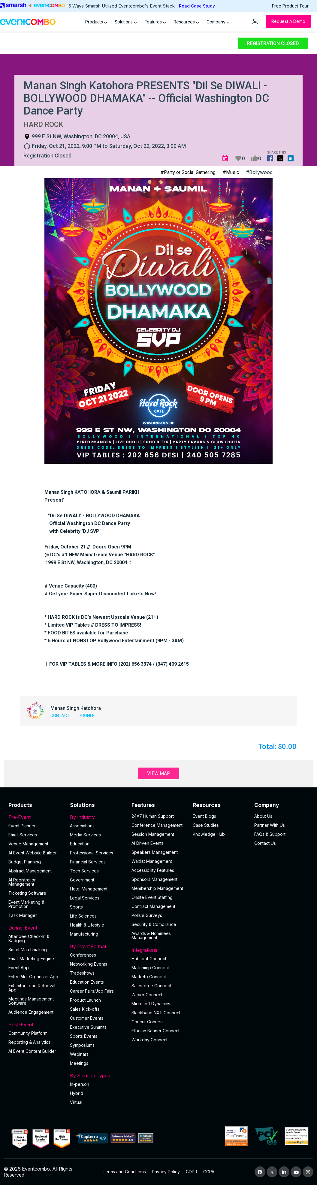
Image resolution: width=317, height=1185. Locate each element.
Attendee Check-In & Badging (29, 938)
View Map (158, 773)
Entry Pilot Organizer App (33, 976)
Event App (18, 967)
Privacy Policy (166, 1171)
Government (82, 879)
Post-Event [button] (35, 1025)
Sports (76, 906)
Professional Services (91, 852)
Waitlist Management (151, 861)
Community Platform (27, 1033)
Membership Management (157, 888)
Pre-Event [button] (35, 817)
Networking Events (88, 964)
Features (155, 21)
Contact (60, 715)
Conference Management (157, 825)
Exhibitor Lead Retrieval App (31, 987)
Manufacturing (84, 933)
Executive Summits (88, 1027)
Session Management (152, 834)
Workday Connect (149, 1039)
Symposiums (82, 1045)
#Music (231, 172)
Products (96, 21)
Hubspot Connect (148, 958)
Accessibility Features (152, 870)
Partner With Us (269, 825)
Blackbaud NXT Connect (155, 1012)
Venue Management (28, 843)
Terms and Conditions (124, 1171)
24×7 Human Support (152, 816)
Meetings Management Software (31, 1001)
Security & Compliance (153, 924)
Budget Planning (24, 861)
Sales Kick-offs (84, 1009)
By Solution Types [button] (97, 1076)
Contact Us (265, 843)
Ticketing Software (27, 893)
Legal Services (84, 897)
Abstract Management (30, 870)
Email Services (22, 834)
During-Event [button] (35, 928)
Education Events (87, 982)
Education (79, 843)
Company (218, 21)
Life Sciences (83, 915)
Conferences (83, 954)
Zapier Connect (146, 994)
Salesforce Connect (151, 985)
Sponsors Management (154, 879)
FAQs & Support (269, 834)
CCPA (208, 1171)
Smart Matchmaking (27, 949)
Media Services (85, 834)
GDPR (191, 1171)
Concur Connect (147, 1021)
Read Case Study (197, 5)
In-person (79, 1084)
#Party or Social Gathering (188, 172)
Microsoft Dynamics (150, 1003)
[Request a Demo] (288, 21)
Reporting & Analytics (29, 1042)
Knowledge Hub (209, 834)
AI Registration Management (22, 882)
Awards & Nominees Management (151, 935)
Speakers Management (154, 852)
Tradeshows (82, 973)
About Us (263, 816)
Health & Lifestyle (87, 924)
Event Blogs (204, 816)
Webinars (79, 1054)
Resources (186, 21)
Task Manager (22, 915)
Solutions (126, 21)
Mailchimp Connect (150, 967)
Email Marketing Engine (31, 958)
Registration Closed (273, 43)
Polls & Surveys (146, 915)
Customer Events (86, 1018)
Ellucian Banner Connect (155, 1030)
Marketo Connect (148, 976)
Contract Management (153, 906)
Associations (82, 825)
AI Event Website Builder (32, 852)
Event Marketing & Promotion (26, 904)
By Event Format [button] (97, 946)
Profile (87, 715)
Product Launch (85, 1000)
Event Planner (22, 825)
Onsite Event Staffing (152, 897)
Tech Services (84, 870)
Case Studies (206, 825)
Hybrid (76, 1093)
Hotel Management (88, 888)
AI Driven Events (147, 843)
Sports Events (83, 1036)
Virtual (76, 1102)
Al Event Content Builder (32, 1051)
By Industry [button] (97, 817)
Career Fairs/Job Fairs (92, 991)
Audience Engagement (30, 1012)
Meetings (79, 1063)
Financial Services (88, 861)
